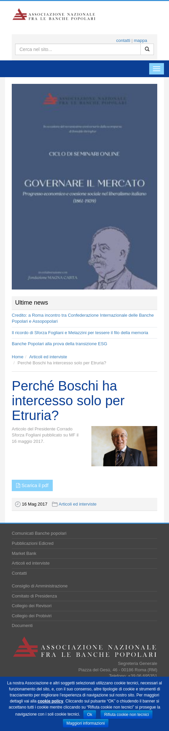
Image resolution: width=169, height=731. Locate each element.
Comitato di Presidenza (34, 595)
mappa (140, 40)
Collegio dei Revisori (32, 605)
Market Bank (24, 553)
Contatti (19, 573)
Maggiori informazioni (86, 723)
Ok (89, 714)
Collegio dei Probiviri (32, 615)
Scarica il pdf (32, 485)
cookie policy (50, 701)
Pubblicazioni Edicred (32, 543)
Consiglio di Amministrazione (40, 585)
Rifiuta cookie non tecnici (126, 714)
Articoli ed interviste (48, 356)
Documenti (22, 625)
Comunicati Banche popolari (39, 533)
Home (18, 356)
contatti (123, 40)
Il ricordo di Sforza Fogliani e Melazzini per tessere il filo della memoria (80, 332)
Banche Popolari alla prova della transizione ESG (59, 343)
